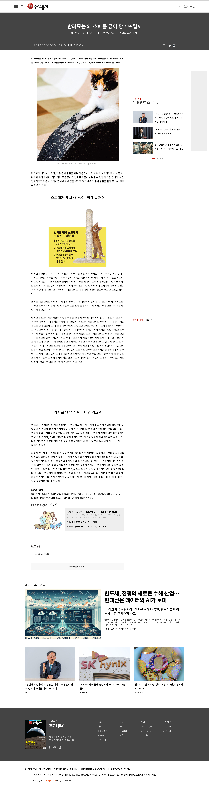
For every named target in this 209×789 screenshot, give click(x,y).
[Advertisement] (71, 384)
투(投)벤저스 (141, 102)
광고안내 (167, 731)
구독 (54, 505)
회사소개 (37, 769)
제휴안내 (65, 769)
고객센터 (73, 769)
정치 (100, 722)
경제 (122, 722)
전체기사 (102, 740)
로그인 (192, 7)
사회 (100, 726)
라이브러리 (146, 731)
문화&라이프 (104, 731)
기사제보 (167, 722)
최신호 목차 (146, 726)
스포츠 (101, 735)
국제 (122, 726)
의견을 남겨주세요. (42, 554)
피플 (122, 735)
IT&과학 (123, 731)
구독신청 (167, 726)
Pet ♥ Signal (39, 505)
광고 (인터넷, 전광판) (51, 769)
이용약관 (82, 769)
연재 (143, 722)
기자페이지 (146, 735)
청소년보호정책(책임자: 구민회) (116, 769)
